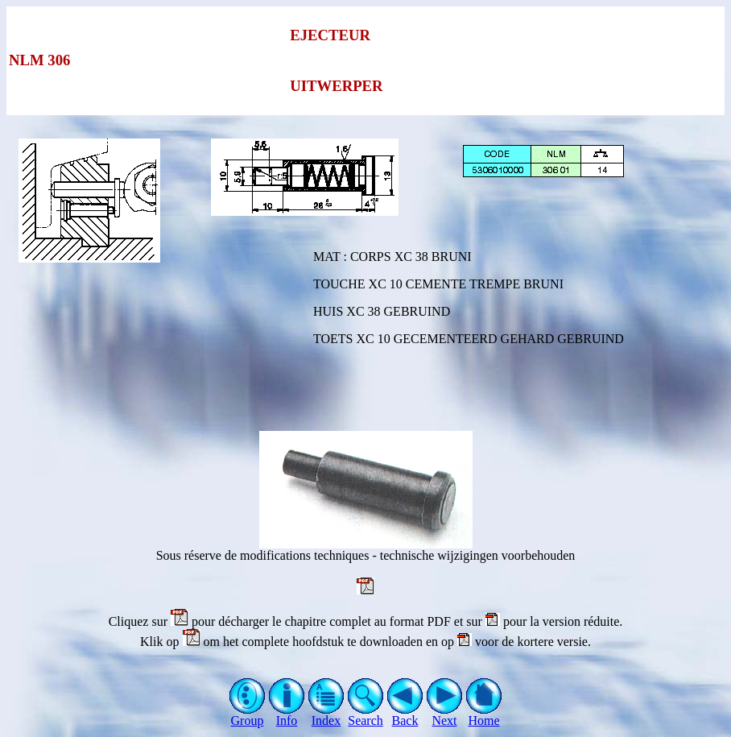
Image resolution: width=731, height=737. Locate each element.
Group (247, 714)
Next (445, 714)
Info (287, 714)
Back (405, 714)
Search (366, 714)
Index (326, 714)
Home (484, 714)
